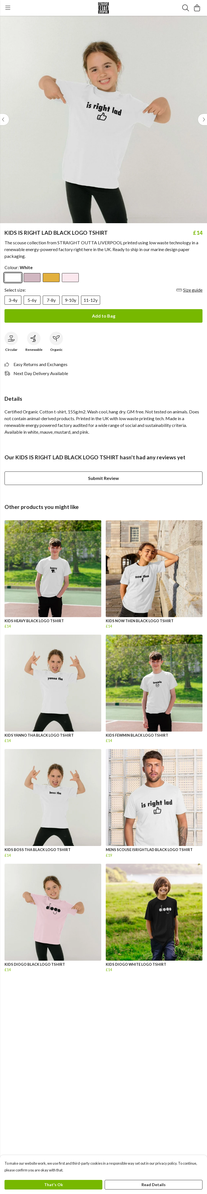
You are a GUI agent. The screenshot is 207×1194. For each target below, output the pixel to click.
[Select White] (12, 277)
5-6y (32, 300)
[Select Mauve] (32, 277)
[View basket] (196, 8)
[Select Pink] (70, 277)
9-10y (70, 300)
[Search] (185, 8)
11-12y (91, 300)
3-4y (12, 300)
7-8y (51, 300)
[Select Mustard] (51, 277)
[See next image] (202, 119)
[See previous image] (4, 119)
